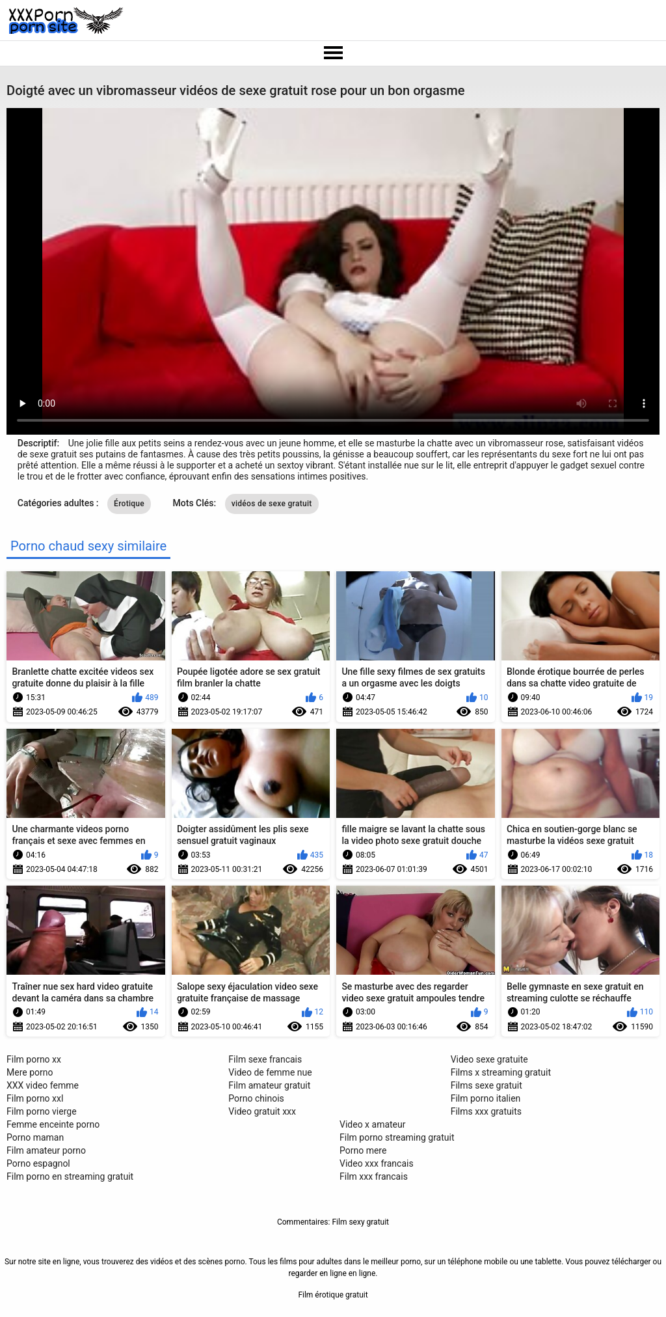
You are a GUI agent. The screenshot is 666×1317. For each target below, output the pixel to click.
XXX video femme (43, 1085)
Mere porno (30, 1072)
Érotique (129, 503)
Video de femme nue (270, 1072)
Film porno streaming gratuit (397, 1137)
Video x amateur (373, 1124)
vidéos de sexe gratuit (272, 503)
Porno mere (363, 1150)
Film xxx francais (374, 1176)
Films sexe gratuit (486, 1085)
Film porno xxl (35, 1098)
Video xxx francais (377, 1163)
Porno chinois (256, 1098)
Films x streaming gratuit (501, 1072)
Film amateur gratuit (269, 1085)
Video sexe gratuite (489, 1059)
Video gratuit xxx (262, 1111)
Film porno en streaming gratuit (70, 1176)
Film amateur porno (46, 1150)
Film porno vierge (42, 1111)
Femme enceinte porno (53, 1124)
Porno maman (35, 1137)
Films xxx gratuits (486, 1111)
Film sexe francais (265, 1059)
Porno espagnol (38, 1163)
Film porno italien (486, 1098)
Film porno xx (34, 1059)
